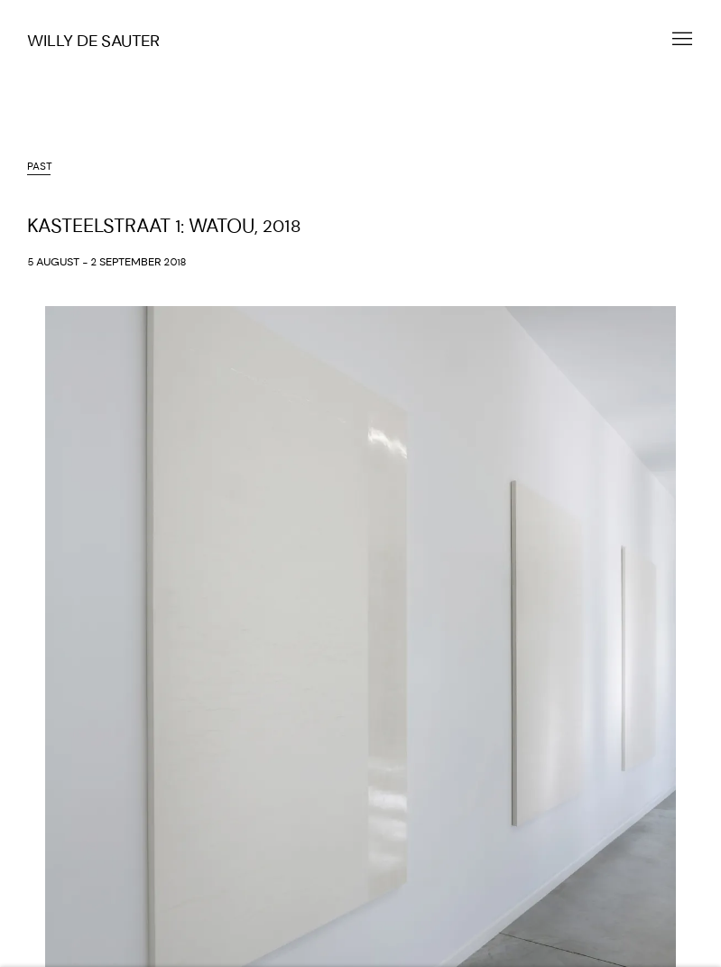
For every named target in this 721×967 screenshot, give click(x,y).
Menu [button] (680, 39)
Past (39, 167)
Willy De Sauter (93, 41)
